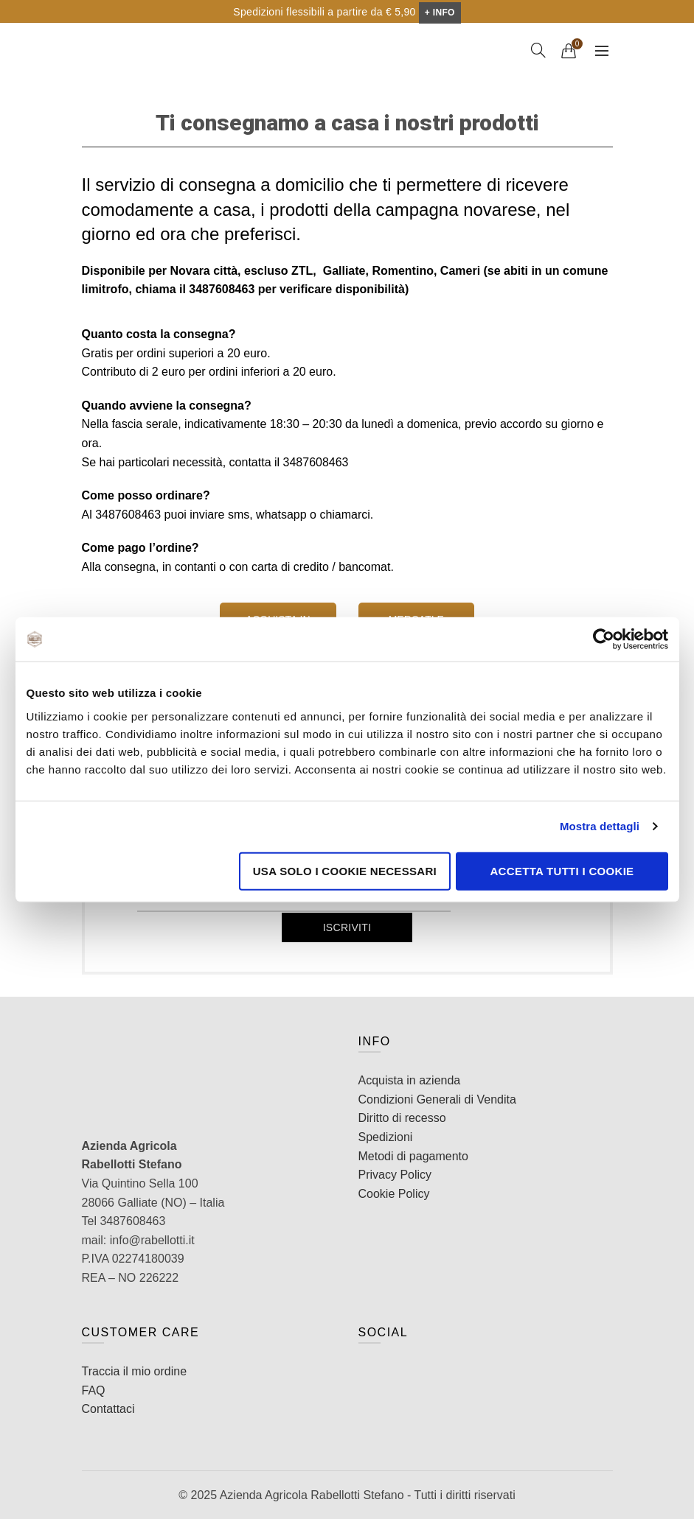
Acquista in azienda (409, 1080)
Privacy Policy (395, 1174)
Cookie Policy (394, 1194)
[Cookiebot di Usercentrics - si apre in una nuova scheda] (603, 639)
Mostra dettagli (599, 826)
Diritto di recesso (402, 1118)
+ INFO (440, 12)
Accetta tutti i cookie (562, 870)
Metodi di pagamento (413, 1156)
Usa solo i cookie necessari (345, 870)
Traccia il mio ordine (134, 1371)
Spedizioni (385, 1137)
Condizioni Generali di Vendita (437, 1099)
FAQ (93, 1390)
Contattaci (108, 1409)
